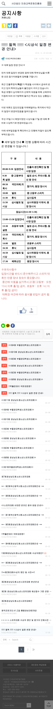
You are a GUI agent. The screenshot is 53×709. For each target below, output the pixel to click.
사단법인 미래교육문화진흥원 (26, 3)
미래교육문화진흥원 (13, 58)
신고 (44, 36)
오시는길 (14, 670)
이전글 (9, 36)
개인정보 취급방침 (38, 664)
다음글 (28, 36)
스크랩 (36, 36)
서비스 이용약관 (14, 664)
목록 (18, 36)
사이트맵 (38, 670)
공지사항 (11, 13)
